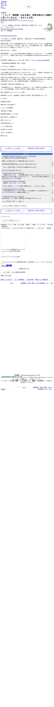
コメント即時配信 (19, 283)
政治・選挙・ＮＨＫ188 (4, 5)
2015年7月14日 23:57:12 (10, 173)
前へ (52, 287)
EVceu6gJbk (21, 189)
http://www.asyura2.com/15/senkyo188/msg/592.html (9, 19)
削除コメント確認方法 (41, 283)
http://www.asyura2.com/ (27, 379)
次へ (48, 287)
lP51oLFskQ (33, 156)
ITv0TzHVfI (21, 196)
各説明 (49, 228)
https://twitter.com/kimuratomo (9, 35)
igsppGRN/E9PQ (30, 20)
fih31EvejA (21, 173)
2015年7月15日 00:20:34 (10, 189)
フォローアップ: (5, 216)
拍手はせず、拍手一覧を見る (36, 148)
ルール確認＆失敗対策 (18, 276)
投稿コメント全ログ (6, 283)
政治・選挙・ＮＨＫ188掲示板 (36, 287)
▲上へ (12, 287)
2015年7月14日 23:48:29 (15, 156)
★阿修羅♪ (4, 1)
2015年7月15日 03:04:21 (10, 196)
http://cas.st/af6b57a (6, 40)
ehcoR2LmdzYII (26, 156)
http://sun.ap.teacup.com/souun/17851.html (12, 29)
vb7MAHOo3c (21, 181)
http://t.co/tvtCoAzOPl (30, 74)
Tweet (2, 22)
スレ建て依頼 (30, 283)
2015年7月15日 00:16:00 (10, 181)
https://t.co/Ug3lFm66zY (43, 60)
